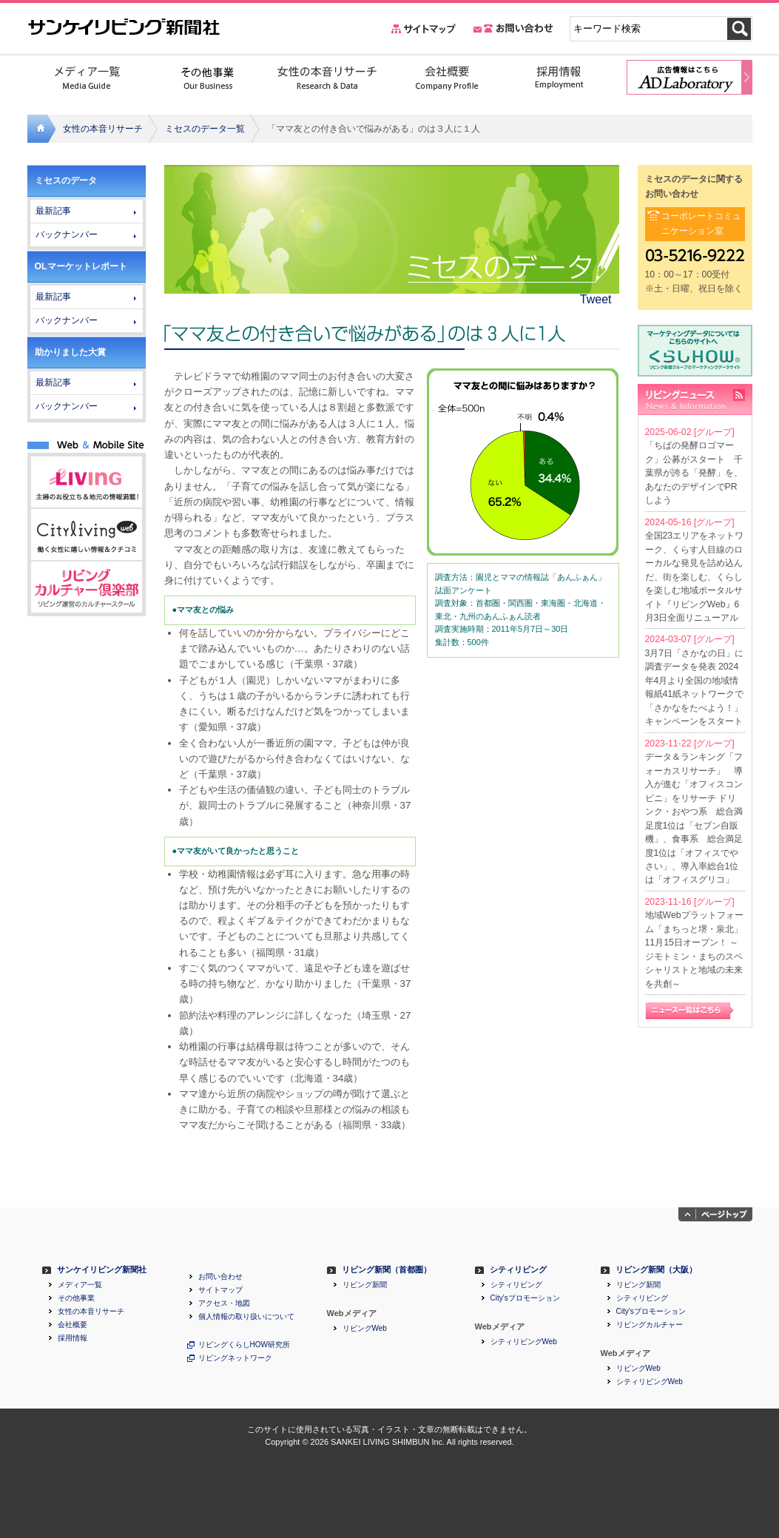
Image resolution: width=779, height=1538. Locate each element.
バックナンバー (67, 234)
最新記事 (53, 211)
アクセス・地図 (224, 1303)
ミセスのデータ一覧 (205, 129)
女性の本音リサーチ (103, 129)
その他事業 (76, 1298)
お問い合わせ (220, 1277)
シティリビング (518, 1270)
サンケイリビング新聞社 (101, 1270)
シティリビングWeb (523, 1342)
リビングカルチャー (649, 1325)
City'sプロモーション (525, 1298)
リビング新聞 (365, 1285)
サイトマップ (220, 1290)
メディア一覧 (80, 1285)
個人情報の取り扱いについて (246, 1317)
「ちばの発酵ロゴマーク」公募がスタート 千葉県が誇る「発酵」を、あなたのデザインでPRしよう (694, 472)
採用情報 (72, 1338)
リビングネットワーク (235, 1358)
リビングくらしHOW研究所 (244, 1345)
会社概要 (72, 1325)
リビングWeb (365, 1328)
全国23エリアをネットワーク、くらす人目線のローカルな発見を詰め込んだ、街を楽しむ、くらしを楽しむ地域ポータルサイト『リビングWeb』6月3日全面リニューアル (694, 576)
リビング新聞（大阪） (656, 1270)
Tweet (596, 299)
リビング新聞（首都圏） (386, 1270)
